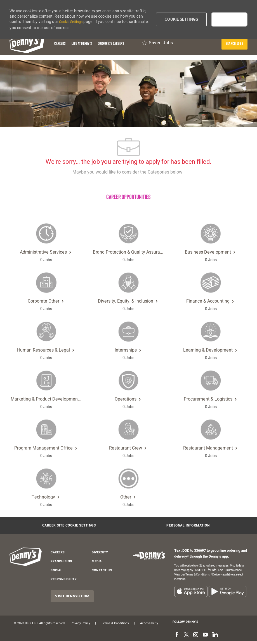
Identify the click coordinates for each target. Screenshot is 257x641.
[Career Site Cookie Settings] (69, 525)
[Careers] (60, 43)
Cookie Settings (70, 21)
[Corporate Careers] (110, 43)
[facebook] (177, 634)
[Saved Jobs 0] (157, 43)
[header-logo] (27, 43)
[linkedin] (215, 634)
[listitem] (191, 591)
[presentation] (234, 43)
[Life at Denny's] (81, 43)
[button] (181, 19)
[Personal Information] (188, 525)
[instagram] (196, 634)
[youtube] (205, 634)
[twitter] (186, 634)
